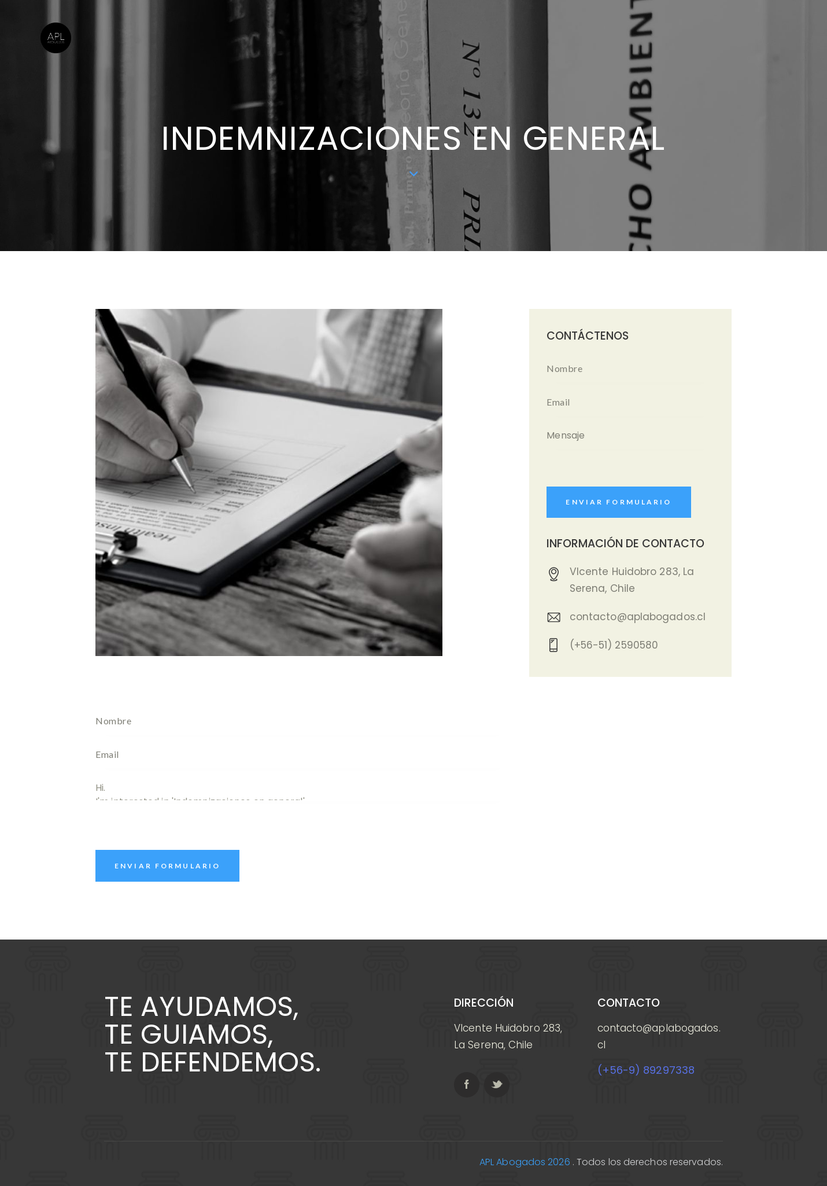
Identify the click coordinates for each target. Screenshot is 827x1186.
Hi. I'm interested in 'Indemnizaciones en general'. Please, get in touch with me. (302, 788)
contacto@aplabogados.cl (638, 617)
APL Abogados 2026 (524, 1162)
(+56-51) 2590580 (614, 645)
